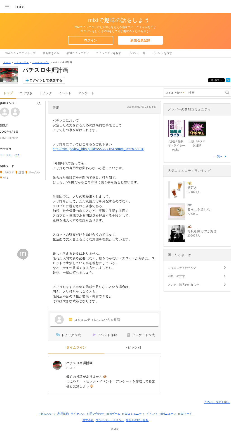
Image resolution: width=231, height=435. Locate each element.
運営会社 (88, 420)
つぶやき (26, 93)
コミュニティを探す (109, 53)
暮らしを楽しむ (198, 209)
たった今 (71, 368)
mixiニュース (168, 413)
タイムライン (76, 347)
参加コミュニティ (77, 53)
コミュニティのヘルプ (182, 267)
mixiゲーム (113, 413)
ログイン (90, 40)
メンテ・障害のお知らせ (183, 284)
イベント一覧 (137, 53)
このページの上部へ (217, 402)
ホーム (7, 62)
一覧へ (218, 156)
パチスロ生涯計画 (79, 363)
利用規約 (63, 413)
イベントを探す (162, 53)
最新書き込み (51, 53)
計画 (21, 172)
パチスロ (8, 172)
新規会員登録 (140, 40)
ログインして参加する (45, 80)
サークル (34, 172)
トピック (45, 93)
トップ (8, 93)
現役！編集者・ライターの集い (176, 145)
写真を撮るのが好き (202, 231)
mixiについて (47, 413)
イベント (65, 93)
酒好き (192, 187)
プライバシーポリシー (110, 420)
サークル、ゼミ (40, 62)
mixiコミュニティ (133, 413)
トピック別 (133, 347)
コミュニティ (21, 62)
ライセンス (78, 413)
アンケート (86, 93)
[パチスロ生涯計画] (57, 365)
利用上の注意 (176, 276)
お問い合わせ (95, 413)
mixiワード (185, 413)
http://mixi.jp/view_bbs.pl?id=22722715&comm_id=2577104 (98, 149)
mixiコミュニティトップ (20, 53)
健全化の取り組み (137, 420)
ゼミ (6, 177)
